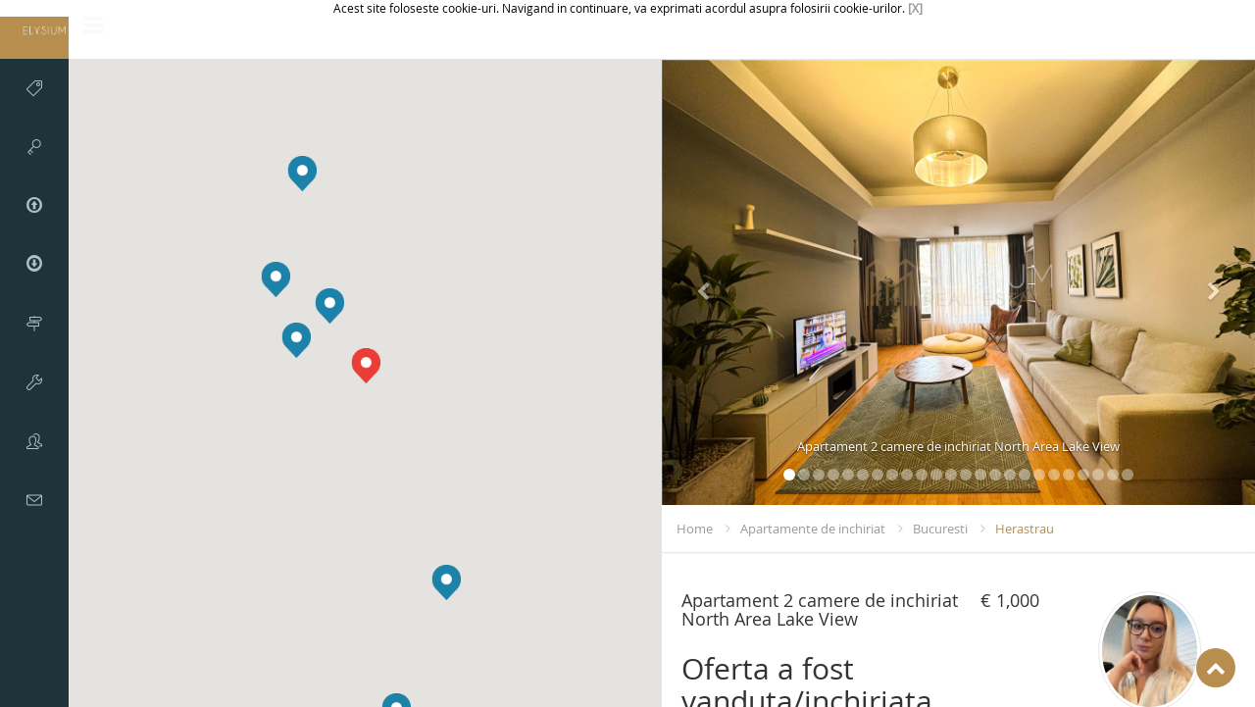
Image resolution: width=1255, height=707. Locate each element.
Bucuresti (940, 528)
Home (695, 528)
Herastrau (1024, 528)
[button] (275, 279)
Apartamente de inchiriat (812, 528)
